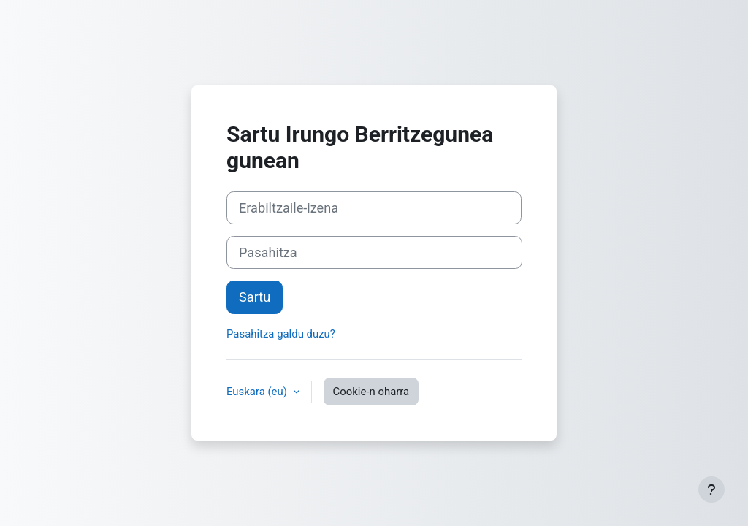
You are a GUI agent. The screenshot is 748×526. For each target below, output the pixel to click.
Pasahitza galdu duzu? (280, 333)
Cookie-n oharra (371, 391)
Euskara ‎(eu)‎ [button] (258, 391)
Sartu (254, 297)
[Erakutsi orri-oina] (711, 489)
